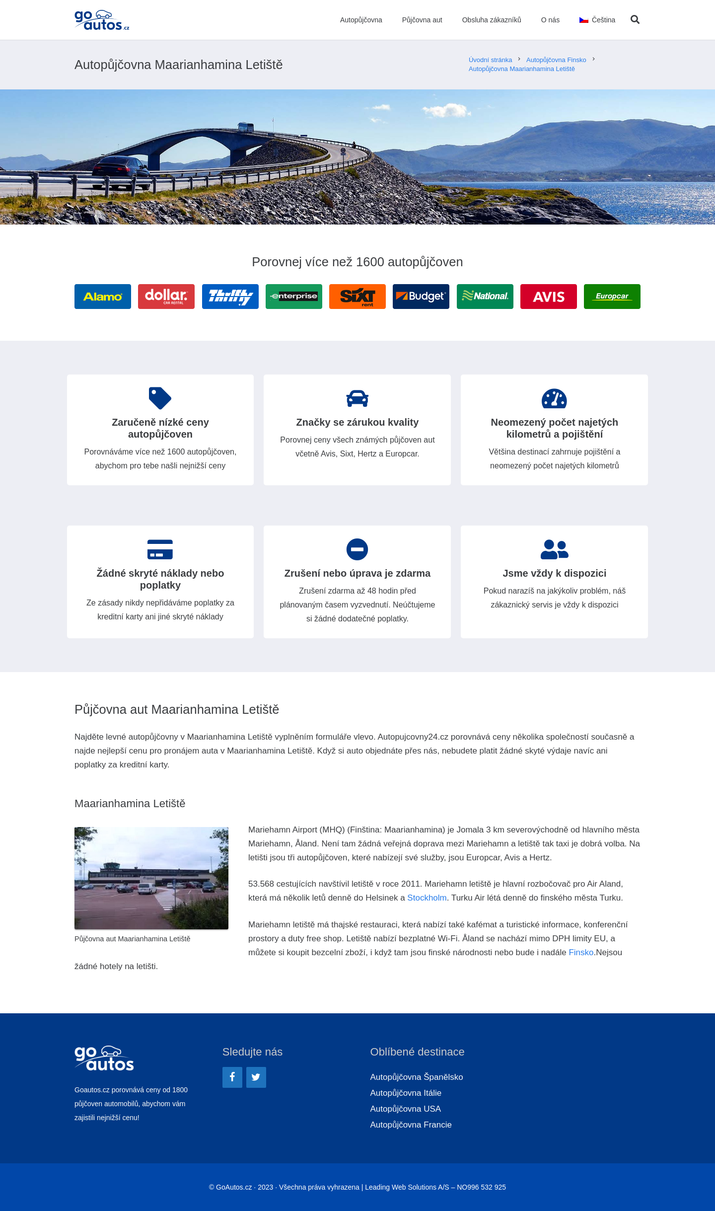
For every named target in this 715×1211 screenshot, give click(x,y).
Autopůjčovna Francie (411, 1125)
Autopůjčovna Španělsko (416, 1077)
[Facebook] (232, 1077)
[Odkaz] (102, 20)
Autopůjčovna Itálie (406, 1093)
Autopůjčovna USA (405, 1109)
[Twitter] (256, 1077)
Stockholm (426, 898)
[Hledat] (635, 20)
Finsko (581, 952)
